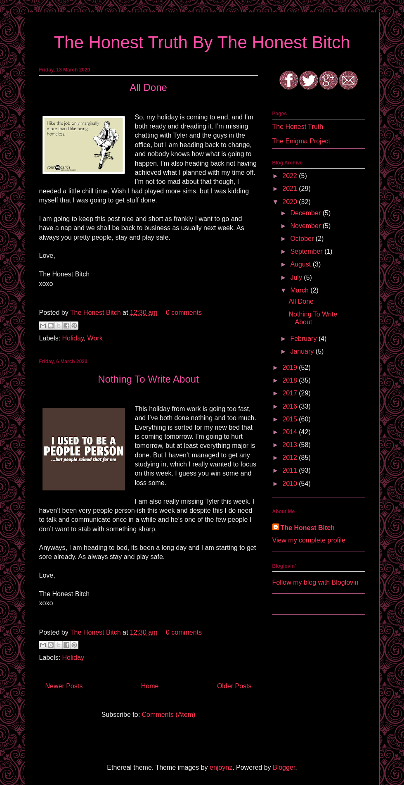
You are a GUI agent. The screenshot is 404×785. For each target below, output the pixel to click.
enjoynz (221, 767)
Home (150, 686)
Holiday (73, 338)
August (301, 264)
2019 (290, 367)
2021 (290, 188)
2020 (290, 201)
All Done (148, 87)
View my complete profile (309, 540)
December (306, 212)
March (300, 290)
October (302, 238)
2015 (290, 419)
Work (95, 338)
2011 (290, 470)
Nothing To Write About (148, 379)
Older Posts (234, 686)
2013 (290, 444)
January (302, 351)
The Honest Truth (298, 126)
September (307, 251)
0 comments (184, 312)
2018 (290, 380)
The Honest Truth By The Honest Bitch (202, 42)
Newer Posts (64, 686)
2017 (290, 393)
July (297, 277)
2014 (290, 431)
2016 (290, 406)
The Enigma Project (301, 141)
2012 (290, 457)
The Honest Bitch (96, 312)
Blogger (284, 767)
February (304, 338)
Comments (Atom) (169, 714)
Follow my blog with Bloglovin (315, 582)
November (306, 225)
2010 (290, 483)
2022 (290, 175)
